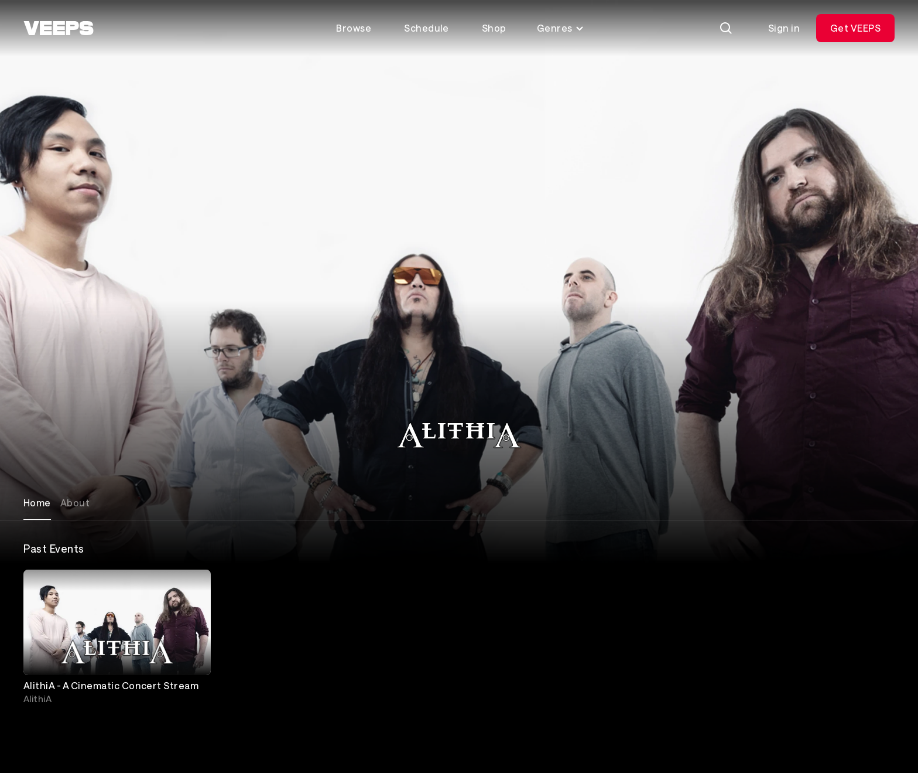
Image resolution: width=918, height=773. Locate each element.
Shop (494, 27)
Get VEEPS (855, 27)
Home (37, 502)
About (75, 502)
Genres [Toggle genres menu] (560, 27)
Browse (353, 27)
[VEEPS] (58, 28)
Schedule (426, 27)
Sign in (784, 27)
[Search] (726, 28)
